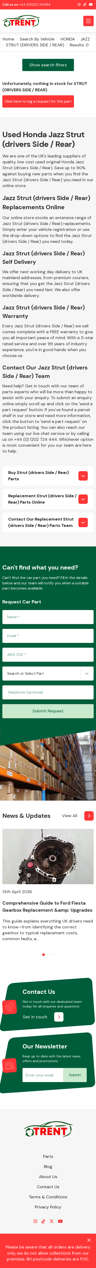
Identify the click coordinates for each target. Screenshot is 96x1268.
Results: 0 (79, 45)
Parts (48, 1156)
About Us (48, 1177)
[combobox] (48, 673)
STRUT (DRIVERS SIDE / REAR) (35, 45)
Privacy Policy (48, 1207)
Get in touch (35, 1017)
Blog (48, 1166)
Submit (75, 1074)
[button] (43, 954)
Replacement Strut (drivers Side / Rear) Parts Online (42, 499)
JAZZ (85, 39)
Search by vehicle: (37, 39)
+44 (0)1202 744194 (34, 4)
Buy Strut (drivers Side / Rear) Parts (38, 476)
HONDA (68, 39)
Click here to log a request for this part (38, 101)
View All (69, 816)
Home (8, 39)
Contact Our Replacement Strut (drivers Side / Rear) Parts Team (41, 522)
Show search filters (48, 65)
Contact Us (48, 1187)
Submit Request (48, 711)
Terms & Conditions (48, 1197)
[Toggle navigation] (88, 21)
